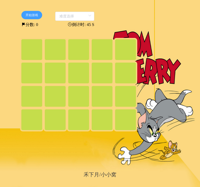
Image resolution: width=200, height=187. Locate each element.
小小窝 (108, 174)
